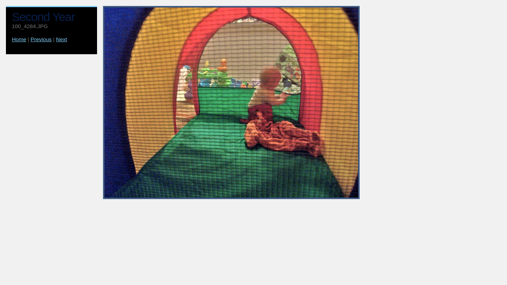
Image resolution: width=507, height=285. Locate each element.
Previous (40, 39)
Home (19, 39)
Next (61, 39)
